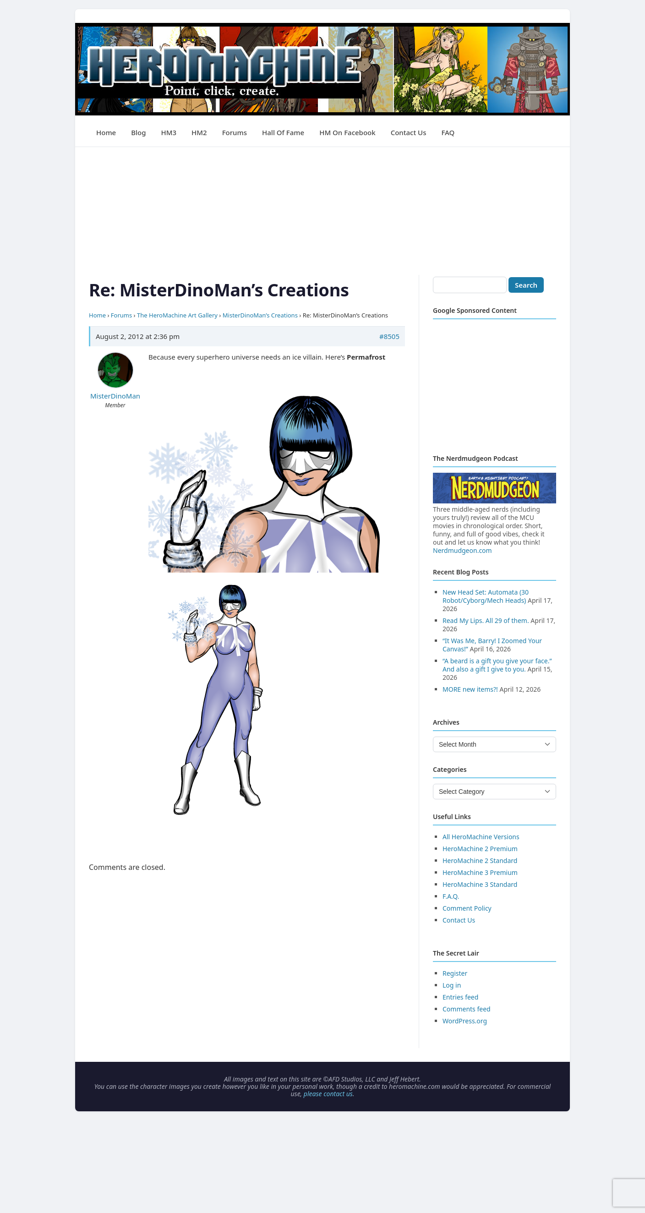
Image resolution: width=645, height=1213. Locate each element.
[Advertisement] (322, 211)
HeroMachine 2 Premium (480, 848)
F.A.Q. (451, 896)
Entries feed (460, 997)
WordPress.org (465, 1020)
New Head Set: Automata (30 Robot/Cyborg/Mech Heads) (486, 596)
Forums (234, 132)
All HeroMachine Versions (481, 836)
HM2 (199, 132)
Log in (452, 985)
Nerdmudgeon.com (462, 550)
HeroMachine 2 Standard (480, 860)
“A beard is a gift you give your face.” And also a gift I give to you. (497, 664)
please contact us (328, 1093)
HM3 (169, 132)
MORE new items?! (470, 689)
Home (106, 132)
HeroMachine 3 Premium (480, 872)
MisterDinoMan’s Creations (260, 315)
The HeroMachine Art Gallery (177, 315)
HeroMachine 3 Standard (480, 884)
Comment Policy (467, 908)
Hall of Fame (283, 132)
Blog (138, 132)
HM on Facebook (347, 132)
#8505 (389, 336)
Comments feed (467, 1009)
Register (455, 973)
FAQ (447, 132)
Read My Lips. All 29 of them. (486, 620)
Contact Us (408, 132)
